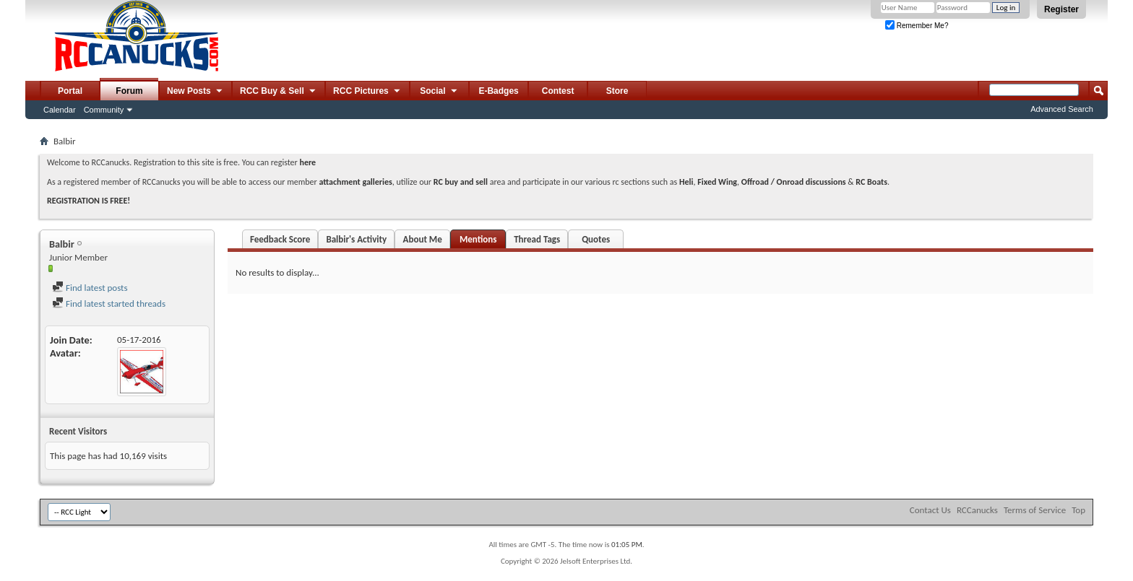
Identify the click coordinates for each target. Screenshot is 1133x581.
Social (439, 91)
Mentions (478, 239)
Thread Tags (537, 239)
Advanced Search (1061, 109)
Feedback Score (280, 239)
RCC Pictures (367, 91)
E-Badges (498, 91)
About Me (422, 239)
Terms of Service (1035, 509)
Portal (70, 91)
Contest (558, 91)
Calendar (59, 109)
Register (1061, 9)
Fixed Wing (717, 182)
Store (617, 91)
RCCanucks (977, 509)
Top (1078, 509)
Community (104, 109)
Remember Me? (916, 26)
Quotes (596, 239)
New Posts (195, 91)
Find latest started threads (108, 303)
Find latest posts (90, 287)
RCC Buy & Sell (278, 91)
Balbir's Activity (356, 239)
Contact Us (930, 509)
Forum (129, 91)
